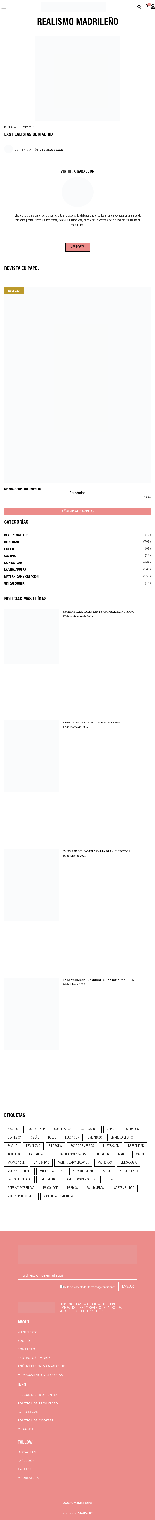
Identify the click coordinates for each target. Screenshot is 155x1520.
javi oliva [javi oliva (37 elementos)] (14, 1154)
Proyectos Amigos (34, 1358)
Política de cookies (35, 1420)
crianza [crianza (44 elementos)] (112, 1129)
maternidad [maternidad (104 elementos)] (41, 1162)
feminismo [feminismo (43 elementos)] (33, 1146)
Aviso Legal (28, 1412)
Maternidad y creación (21, 576)
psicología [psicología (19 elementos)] (51, 1188)
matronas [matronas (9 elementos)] (105, 1162)
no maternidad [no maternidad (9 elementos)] (83, 1171)
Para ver (28, 127)
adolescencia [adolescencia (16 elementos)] (36, 1129)
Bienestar (11, 127)
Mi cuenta (27, 1429)
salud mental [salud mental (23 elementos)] (96, 1188)
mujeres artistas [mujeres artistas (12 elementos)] (52, 1171)
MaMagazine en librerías (40, 1375)
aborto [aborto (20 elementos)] (13, 1129)
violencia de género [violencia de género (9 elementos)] (21, 1196)
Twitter (25, 1469)
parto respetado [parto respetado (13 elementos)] (19, 1179)
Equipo (24, 1341)
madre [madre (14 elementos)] (122, 1154)
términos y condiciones (101, 1287)
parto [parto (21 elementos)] (106, 1171)
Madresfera (28, 1478)
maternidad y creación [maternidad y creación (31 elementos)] (73, 1162)
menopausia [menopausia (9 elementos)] (128, 1162)
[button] (3, 7)
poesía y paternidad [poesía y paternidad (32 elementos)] (21, 1188)
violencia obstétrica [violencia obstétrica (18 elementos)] (58, 1196)
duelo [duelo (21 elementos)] (52, 1137)
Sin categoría (14, 583)
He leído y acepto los (87, 1286)
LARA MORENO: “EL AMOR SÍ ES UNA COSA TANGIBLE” (99, 980)
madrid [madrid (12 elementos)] (140, 1154)
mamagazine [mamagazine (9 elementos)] (16, 1162)
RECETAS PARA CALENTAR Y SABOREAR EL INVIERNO (98, 611)
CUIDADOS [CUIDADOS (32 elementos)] (132, 1129)
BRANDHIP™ (85, 1513)
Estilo (9, 548)
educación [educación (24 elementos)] (72, 1137)
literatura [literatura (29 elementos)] (102, 1154)
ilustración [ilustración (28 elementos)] (111, 1146)
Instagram (27, 1452)
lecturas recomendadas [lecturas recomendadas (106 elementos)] (69, 1154)
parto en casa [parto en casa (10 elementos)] (128, 1171)
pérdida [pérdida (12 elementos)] (72, 1188)
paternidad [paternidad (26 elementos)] (47, 1179)
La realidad (13, 562)
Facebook (26, 1461)
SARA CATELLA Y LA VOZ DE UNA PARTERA (91, 722)
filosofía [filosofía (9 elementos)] (55, 1146)
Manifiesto (28, 1332)
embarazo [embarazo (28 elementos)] (95, 1137)
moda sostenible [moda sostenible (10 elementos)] (19, 1171)
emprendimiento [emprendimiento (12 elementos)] (122, 1137)
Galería (10, 555)
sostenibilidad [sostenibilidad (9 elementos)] (124, 1188)
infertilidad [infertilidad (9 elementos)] (136, 1146)
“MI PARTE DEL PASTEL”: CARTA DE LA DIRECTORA (97, 851)
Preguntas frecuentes (38, 1395)
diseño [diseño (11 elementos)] (34, 1137)
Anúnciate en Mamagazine (41, 1366)
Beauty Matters (16, 535)
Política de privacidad (38, 1403)
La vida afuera (15, 569)
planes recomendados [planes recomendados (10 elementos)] (79, 1179)
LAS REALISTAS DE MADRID (28, 134)
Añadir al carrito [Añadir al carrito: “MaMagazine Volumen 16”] (77, 511)
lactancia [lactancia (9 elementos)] (36, 1154)
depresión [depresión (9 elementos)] (15, 1137)
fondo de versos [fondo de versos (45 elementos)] (82, 1146)
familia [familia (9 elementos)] (12, 1146)
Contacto (26, 1349)
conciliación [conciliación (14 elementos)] (63, 1129)
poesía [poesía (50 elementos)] (108, 1179)
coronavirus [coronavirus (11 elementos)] (89, 1129)
